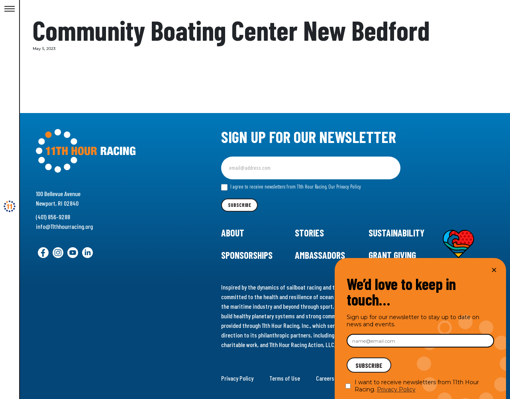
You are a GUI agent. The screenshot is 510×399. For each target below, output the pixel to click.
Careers (325, 378)
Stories (309, 232)
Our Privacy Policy (344, 186)
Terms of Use (284, 378)
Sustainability (396, 232)
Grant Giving (392, 255)
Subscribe (239, 205)
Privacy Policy (237, 378)
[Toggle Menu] (9, 9)
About (232, 232)
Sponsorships (247, 255)
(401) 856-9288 (53, 216)
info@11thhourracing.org (64, 226)
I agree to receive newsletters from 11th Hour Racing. (291, 187)
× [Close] (494, 269)
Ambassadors (320, 255)
